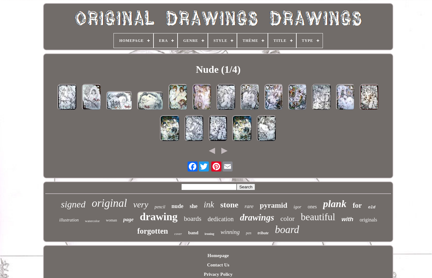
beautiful (318, 216)
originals (368, 219)
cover (178, 234)
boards (192, 218)
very (140, 204)
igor (297, 206)
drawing (159, 216)
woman (111, 220)
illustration (69, 220)
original (109, 203)
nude (177, 206)
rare (249, 206)
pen (248, 233)
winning (229, 232)
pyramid (273, 205)
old (371, 207)
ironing (209, 234)
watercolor (92, 221)
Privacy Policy (218, 274)
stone (229, 204)
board (287, 229)
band (193, 232)
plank (334, 203)
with (347, 219)
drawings (257, 217)
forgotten (152, 231)
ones (312, 206)
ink (209, 204)
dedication (221, 219)
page (128, 219)
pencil (159, 207)
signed (73, 204)
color (287, 218)
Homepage (218, 255)
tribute (263, 233)
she (194, 206)
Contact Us (218, 264)
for (357, 205)
